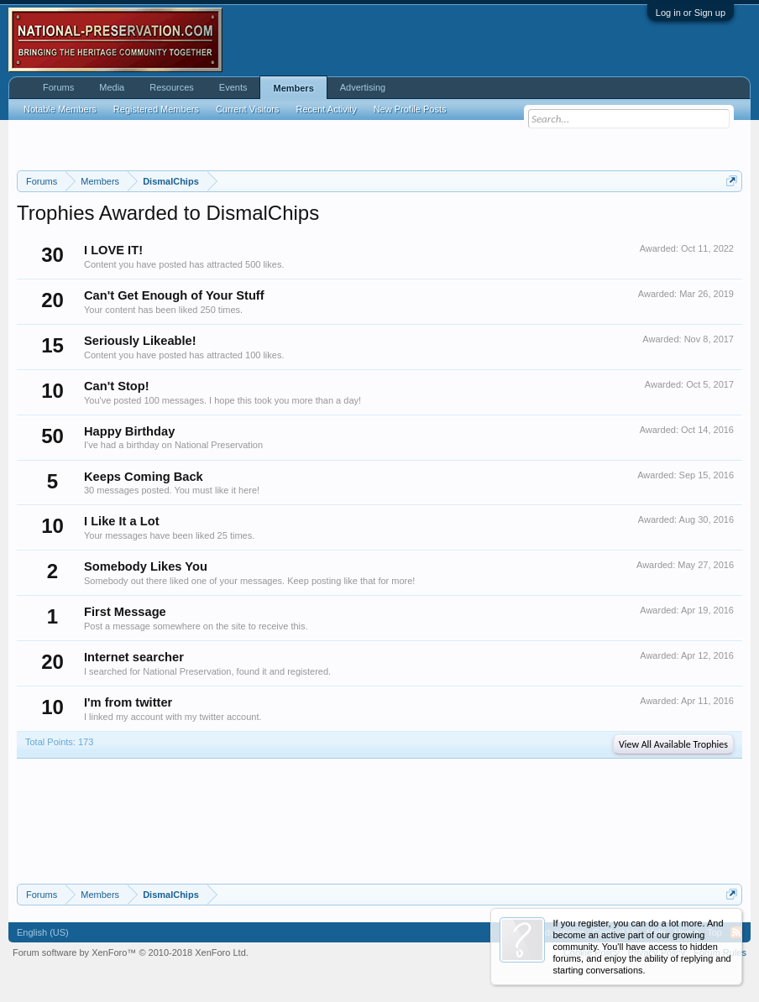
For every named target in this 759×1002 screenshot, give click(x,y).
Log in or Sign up (690, 13)
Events (233, 87)
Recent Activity (326, 109)
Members (293, 88)
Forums (58, 87)
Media (111, 87)
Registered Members (156, 109)
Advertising (362, 87)
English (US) (43, 932)
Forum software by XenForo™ (131, 952)
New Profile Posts (410, 109)
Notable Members (60, 109)
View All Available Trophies (673, 744)
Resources (171, 87)
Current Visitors (248, 109)
